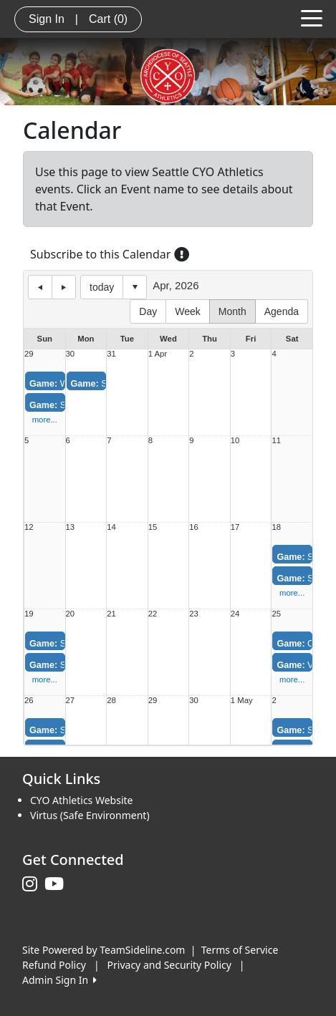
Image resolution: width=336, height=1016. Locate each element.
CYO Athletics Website (81, 800)
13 (70, 527)
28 (111, 701)
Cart (108, 19)
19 (29, 614)
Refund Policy (54, 965)
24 (235, 614)
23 (193, 614)
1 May (242, 701)
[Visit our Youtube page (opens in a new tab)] (57, 884)
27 (70, 701)
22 (153, 614)
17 (235, 527)
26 (29, 701)
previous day (40, 287)
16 (193, 527)
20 (70, 614)
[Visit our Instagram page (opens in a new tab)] (33, 884)
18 (276, 527)
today (102, 287)
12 (29, 527)
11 (276, 441)
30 (70, 354)
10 (235, 441)
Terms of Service (240, 950)
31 (111, 354)
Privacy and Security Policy (169, 965)
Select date (135, 287)
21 (111, 614)
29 (29, 354)
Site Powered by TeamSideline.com (103, 950)
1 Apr (157, 354)
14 (111, 527)
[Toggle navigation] (311, 17)
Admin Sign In (59, 980)
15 (153, 527)
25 (276, 614)
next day (64, 287)
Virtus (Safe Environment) (90, 815)
